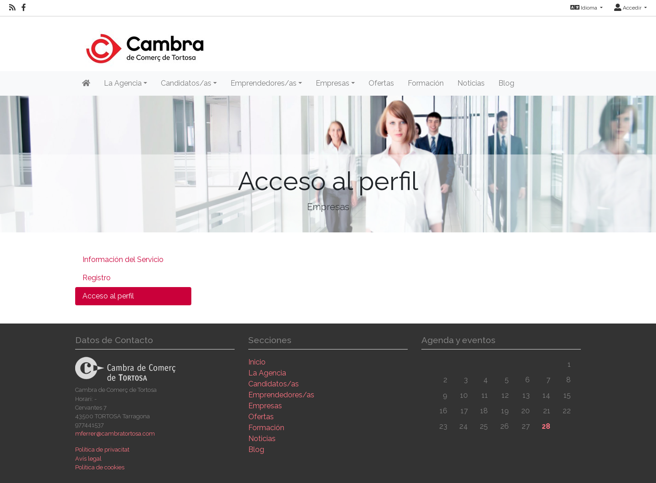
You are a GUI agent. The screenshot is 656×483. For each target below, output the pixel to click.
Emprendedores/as (281, 395)
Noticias (471, 83)
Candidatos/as (273, 384)
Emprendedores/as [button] (264, 83)
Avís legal (88, 458)
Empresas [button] (332, 83)
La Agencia (267, 373)
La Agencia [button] (123, 83)
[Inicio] (144, 43)
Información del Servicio (123, 259)
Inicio (257, 362)
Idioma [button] (584, 8)
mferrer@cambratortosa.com (115, 433)
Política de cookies (99, 467)
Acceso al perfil (108, 296)
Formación (426, 83)
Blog (506, 83)
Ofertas (381, 83)
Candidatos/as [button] (186, 83)
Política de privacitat (102, 449)
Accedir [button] (628, 8)
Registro (96, 277)
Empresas (265, 405)
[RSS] (12, 8)
